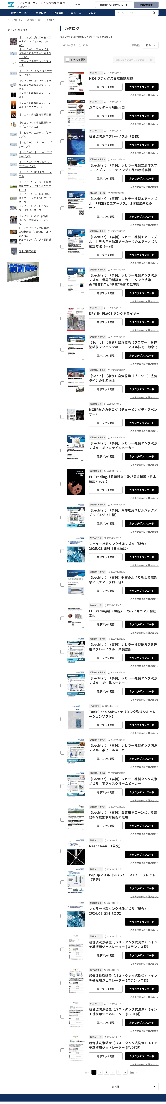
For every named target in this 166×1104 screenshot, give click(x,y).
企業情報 (58, 13)
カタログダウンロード (141, 87)
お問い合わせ (146, 4)
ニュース (76, 13)
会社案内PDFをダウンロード (114, 4)
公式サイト (23, 6)
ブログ (92, 13)
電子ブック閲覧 (106, 87)
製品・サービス (20, 13)
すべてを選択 (76, 59)
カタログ (41, 13)
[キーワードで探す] (154, 12)
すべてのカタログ (17, 30)
